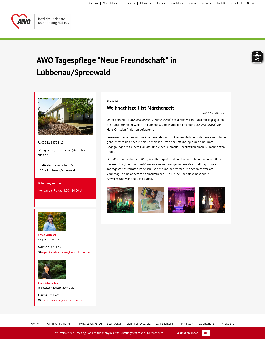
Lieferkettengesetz (139, 323)
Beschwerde (114, 323)
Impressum (187, 323)
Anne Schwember (48, 283)
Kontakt (221, 3)
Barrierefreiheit (166, 323)
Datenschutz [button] (155, 333)
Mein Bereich (237, 3)
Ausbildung (177, 3)
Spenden (130, 3)
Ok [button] (205, 332)
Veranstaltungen (111, 3)
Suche (206, 3)
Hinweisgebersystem (90, 323)
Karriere (161, 3)
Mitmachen (146, 3)
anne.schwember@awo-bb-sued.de (61, 300)
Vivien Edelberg (47, 234)
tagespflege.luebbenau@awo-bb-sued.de (65, 252)
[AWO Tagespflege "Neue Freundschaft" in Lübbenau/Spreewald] (65, 132)
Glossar (192, 3)
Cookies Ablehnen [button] (187, 332)
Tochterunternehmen (59, 323)
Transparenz (226, 323)
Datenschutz (206, 323)
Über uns (93, 3)
